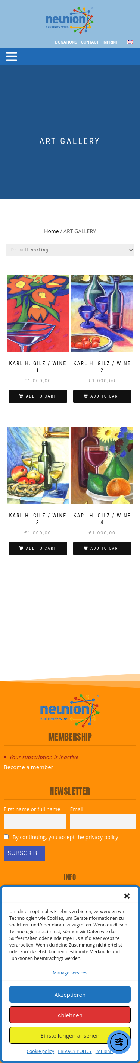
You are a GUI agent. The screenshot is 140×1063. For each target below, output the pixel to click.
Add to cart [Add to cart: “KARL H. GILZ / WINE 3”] (41, 548)
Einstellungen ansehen (70, 1035)
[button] (127, 896)
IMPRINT (104, 1051)
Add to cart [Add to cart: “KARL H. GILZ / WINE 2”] (105, 396)
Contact (90, 42)
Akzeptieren (70, 994)
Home (51, 231)
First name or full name (32, 809)
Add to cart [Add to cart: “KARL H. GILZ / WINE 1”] (41, 396)
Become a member (28, 767)
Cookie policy (41, 1051)
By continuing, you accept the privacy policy (61, 837)
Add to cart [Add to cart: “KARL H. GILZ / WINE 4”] (105, 548)
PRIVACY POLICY (75, 1051)
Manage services (70, 973)
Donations (66, 42)
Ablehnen (70, 1015)
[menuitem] (130, 41)
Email (77, 809)
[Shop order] (70, 250)
